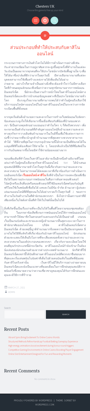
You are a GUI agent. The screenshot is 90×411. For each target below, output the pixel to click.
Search (7, 307)
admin (11, 292)
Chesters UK (45, 6)
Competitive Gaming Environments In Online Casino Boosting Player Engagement (45, 349)
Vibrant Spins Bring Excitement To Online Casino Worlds (34, 337)
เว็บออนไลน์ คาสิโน (34, 175)
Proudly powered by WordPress (33, 400)
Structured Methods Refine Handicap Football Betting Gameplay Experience (43, 341)
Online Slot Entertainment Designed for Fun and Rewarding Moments (40, 353)
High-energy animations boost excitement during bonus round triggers (41, 345)
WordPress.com (44, 404)
